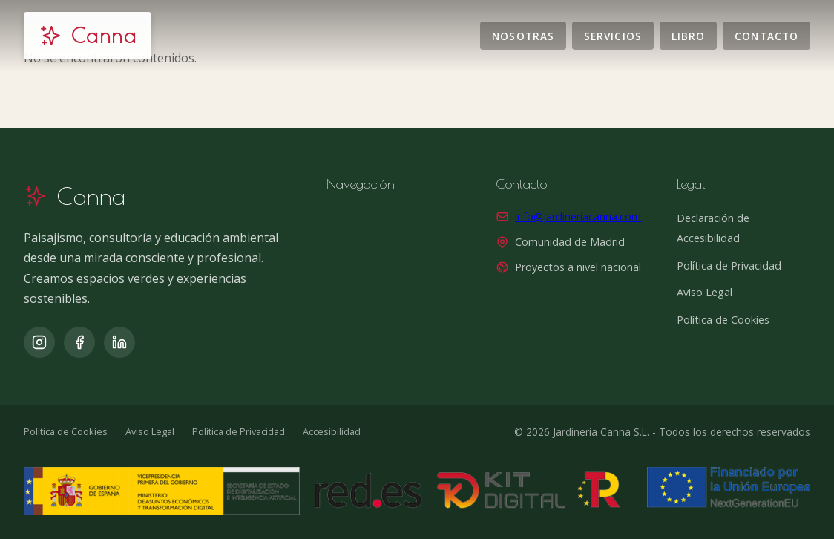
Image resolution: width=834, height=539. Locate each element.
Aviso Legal (704, 292)
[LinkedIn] (119, 342)
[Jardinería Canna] (87, 35)
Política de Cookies (723, 320)
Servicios (613, 35)
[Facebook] (79, 342)
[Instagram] (39, 342)
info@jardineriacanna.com (578, 216)
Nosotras (523, 35)
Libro (688, 35)
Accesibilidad (332, 431)
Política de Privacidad (729, 265)
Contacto (766, 35)
